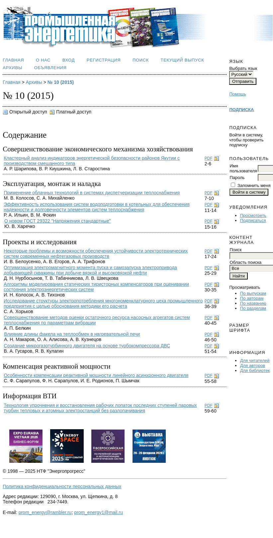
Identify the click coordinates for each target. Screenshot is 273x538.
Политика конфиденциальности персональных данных (62, 486)
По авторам (251, 298)
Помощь (237, 93)
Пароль (236, 177)
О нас (43, 60)
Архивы (12, 67)
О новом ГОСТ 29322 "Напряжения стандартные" (57, 221)
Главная (13, 60)
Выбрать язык (243, 68)
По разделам (253, 308)
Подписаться (253, 220)
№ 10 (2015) (60, 82)
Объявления (50, 67)
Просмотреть (253, 215)
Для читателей (255, 360)
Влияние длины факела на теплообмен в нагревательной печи (72, 334)
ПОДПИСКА (241, 109)
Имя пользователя (243, 168)
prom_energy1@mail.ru (98, 512)
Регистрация (104, 60)
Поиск (141, 60)
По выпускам (253, 293)
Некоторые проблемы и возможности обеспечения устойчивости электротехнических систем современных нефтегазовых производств (96, 253)
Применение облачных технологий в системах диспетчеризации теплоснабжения (92, 192)
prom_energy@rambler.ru (45, 512)
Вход (68, 60)
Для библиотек (255, 370)
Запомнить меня (253, 185)
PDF (209, 158)
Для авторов (252, 365)
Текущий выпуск (182, 60)
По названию (253, 303)
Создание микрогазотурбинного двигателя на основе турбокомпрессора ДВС (87, 345)
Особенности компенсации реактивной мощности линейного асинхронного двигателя (96, 375)
